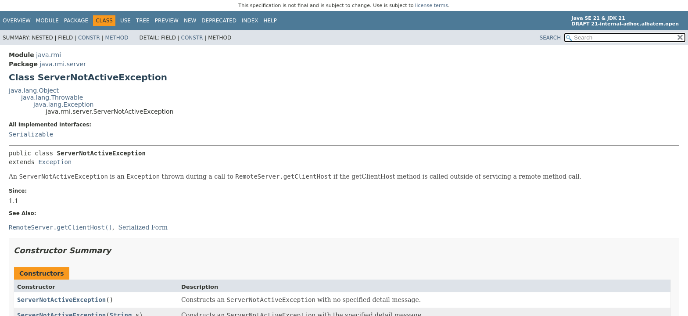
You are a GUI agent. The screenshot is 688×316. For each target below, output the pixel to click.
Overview (17, 21)
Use (125, 21)
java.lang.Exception (63, 104)
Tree (143, 21)
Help (270, 21)
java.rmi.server (62, 64)
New (190, 21)
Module (47, 21)
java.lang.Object (34, 90)
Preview (167, 21)
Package (76, 21)
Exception (55, 161)
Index (250, 21)
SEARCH (550, 38)
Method (117, 38)
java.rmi (48, 54)
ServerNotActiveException (61, 299)
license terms (431, 5)
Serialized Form (143, 227)
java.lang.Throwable (52, 97)
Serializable (31, 134)
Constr (89, 38)
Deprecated (218, 21)
